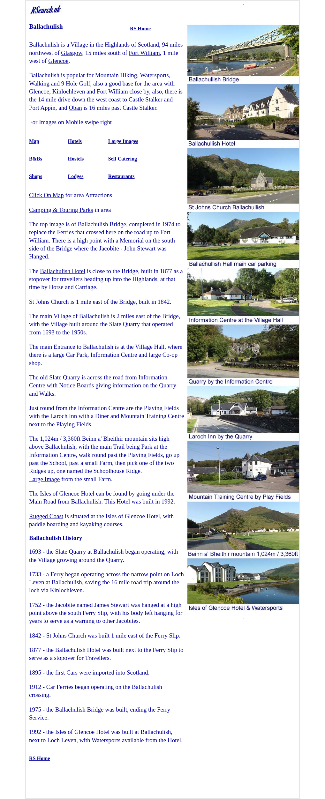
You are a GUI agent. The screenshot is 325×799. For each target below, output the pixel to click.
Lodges (76, 176)
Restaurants (121, 176)
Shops (35, 176)
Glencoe (58, 60)
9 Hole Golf (75, 83)
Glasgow (71, 52)
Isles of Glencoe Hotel (67, 493)
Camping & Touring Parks (61, 209)
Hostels (76, 158)
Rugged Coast (46, 516)
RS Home (140, 28)
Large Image (44, 479)
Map (34, 141)
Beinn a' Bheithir (102, 438)
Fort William (144, 52)
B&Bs (35, 158)
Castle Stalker (145, 99)
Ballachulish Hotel (62, 271)
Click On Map (46, 195)
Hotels (75, 141)
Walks (46, 393)
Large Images (123, 141)
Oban (75, 107)
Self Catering (122, 158)
